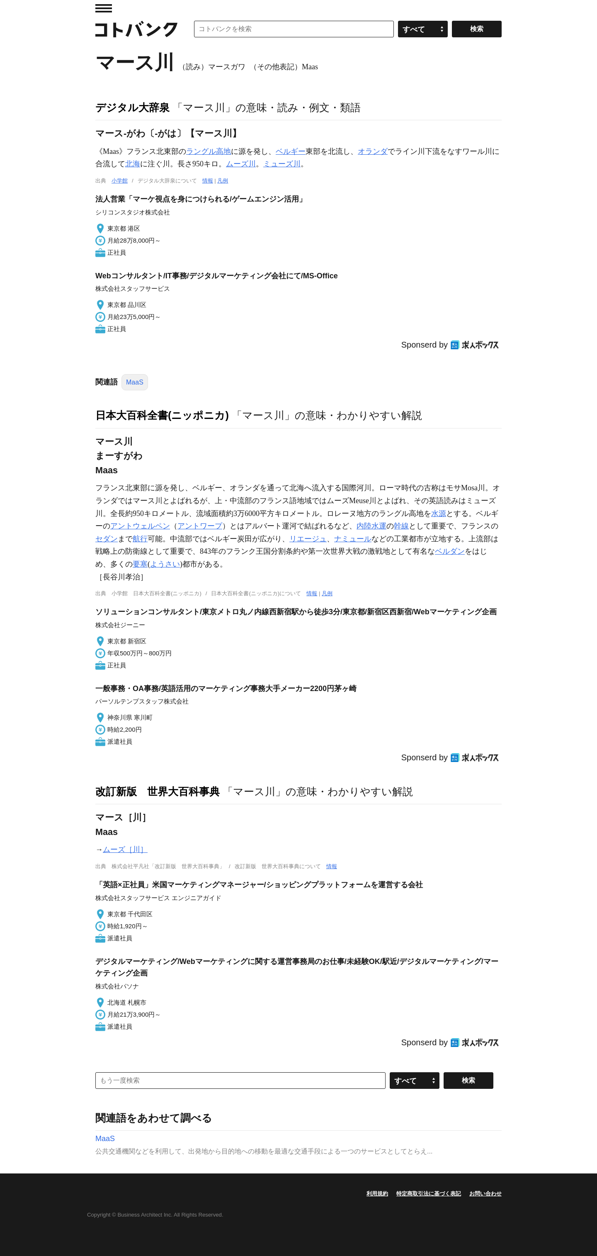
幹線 (401, 526)
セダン (106, 539)
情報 (207, 181)
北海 (132, 164)
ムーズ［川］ (125, 849)
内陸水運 (371, 526)
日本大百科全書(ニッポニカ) (162, 415)
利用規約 (377, 1193)
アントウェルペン (140, 526)
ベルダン (450, 551)
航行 (140, 539)
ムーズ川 (241, 164)
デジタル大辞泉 (132, 107)
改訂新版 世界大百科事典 (157, 791)
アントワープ (199, 526)
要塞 (140, 564)
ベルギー (291, 151)
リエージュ (308, 539)
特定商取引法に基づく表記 (428, 1193)
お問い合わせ (485, 1193)
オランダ (373, 151)
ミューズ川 (282, 164)
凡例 (222, 181)
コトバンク (136, 29)
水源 (438, 513)
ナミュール (352, 539)
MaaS (134, 382)
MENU (103, 8)
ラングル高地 (208, 151)
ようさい (165, 564)
